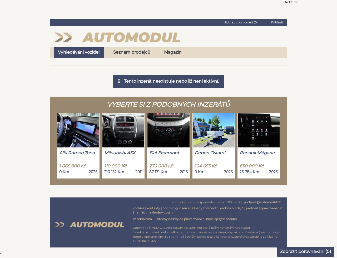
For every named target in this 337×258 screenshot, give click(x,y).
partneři (252, 208)
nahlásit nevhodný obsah (154, 212)
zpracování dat (271, 208)
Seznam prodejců (131, 52)
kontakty (153, 208)
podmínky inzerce (176, 208)
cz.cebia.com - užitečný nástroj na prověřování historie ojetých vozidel (185, 219)
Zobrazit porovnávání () (305, 251)
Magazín (173, 52)
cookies (138, 208)
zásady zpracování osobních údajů (218, 208)
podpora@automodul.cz (262, 202)
